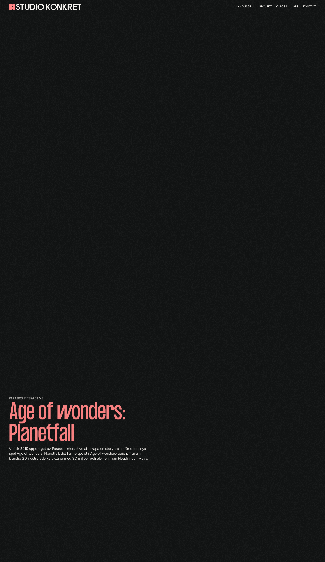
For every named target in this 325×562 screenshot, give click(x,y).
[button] (245, 6)
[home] (45, 7)
